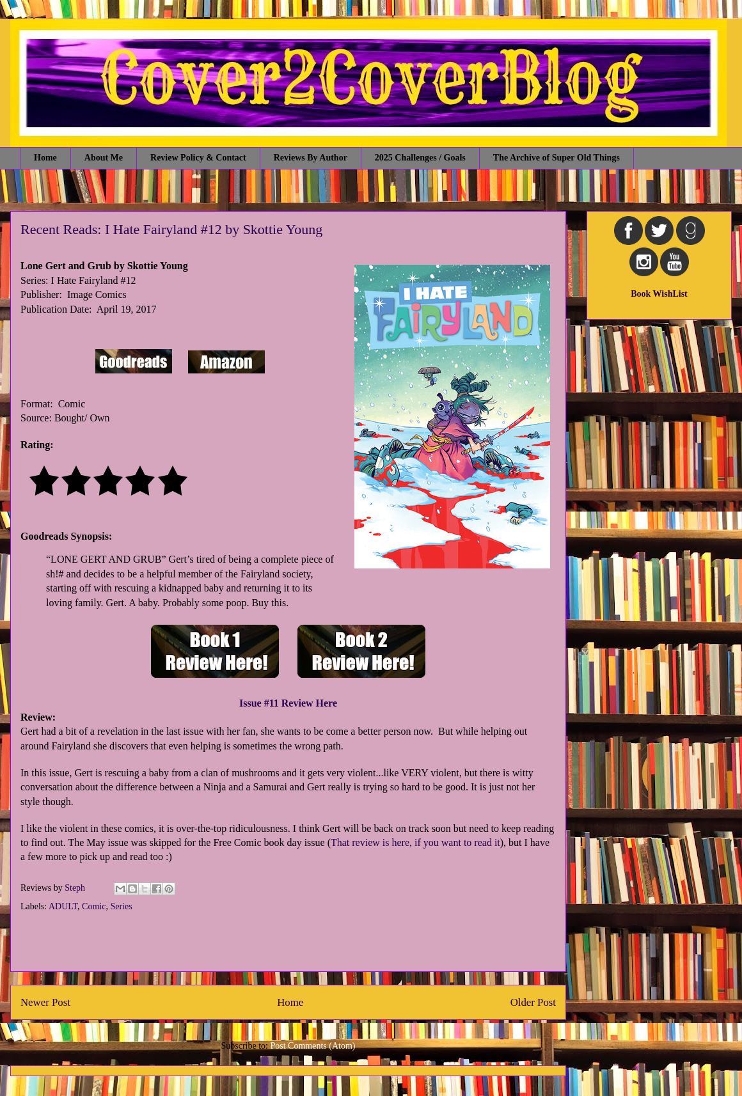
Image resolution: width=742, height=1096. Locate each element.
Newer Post (45, 1002)
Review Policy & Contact (198, 157)
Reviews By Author (310, 157)
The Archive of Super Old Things (556, 157)
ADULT (63, 906)
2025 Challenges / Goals (420, 157)
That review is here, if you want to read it (415, 842)
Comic (94, 906)
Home (45, 157)
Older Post (533, 1002)
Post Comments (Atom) (312, 1046)
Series (121, 906)
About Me (103, 157)
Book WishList (659, 294)
